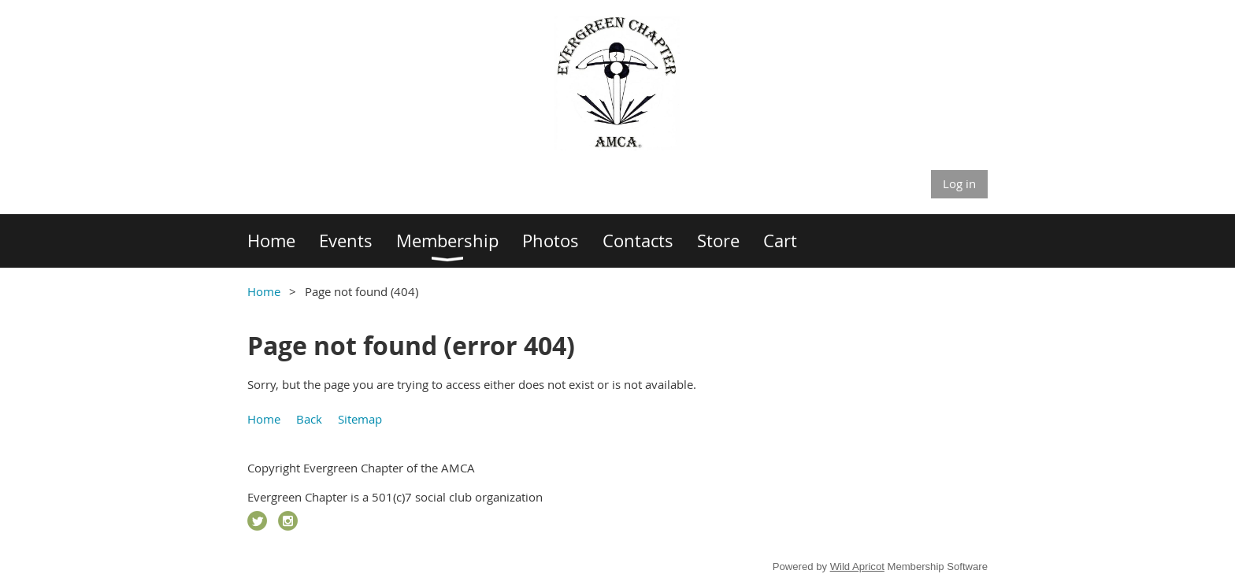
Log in (959, 183)
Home (263, 291)
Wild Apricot (857, 566)
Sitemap (360, 419)
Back (309, 419)
